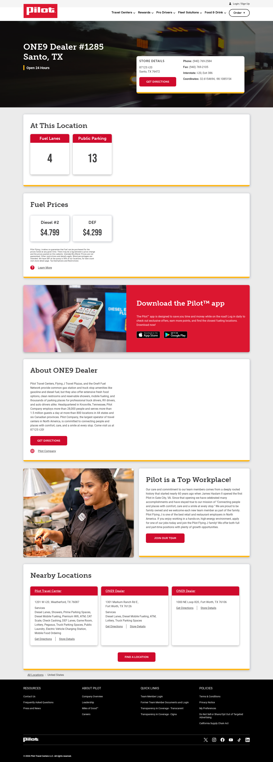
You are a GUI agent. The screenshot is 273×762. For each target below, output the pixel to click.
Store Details (67, 639)
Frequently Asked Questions (38, 702)
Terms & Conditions (209, 696)
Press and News (32, 708)
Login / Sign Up (241, 3)
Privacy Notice (207, 702)
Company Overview (92, 696)
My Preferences (207, 708)
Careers (86, 714)
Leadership (88, 702)
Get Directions (157, 81)
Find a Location (137, 657)
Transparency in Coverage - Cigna (159, 714)
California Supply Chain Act (214, 723)
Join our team (165, 538)
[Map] (179, 416)
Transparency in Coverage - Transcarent (162, 708)
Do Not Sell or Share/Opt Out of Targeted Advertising (221, 715)
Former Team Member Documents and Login (165, 702)
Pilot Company (47, 451)
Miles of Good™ (90, 708)
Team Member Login (152, 696)
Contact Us (29, 696)
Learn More (45, 267)
